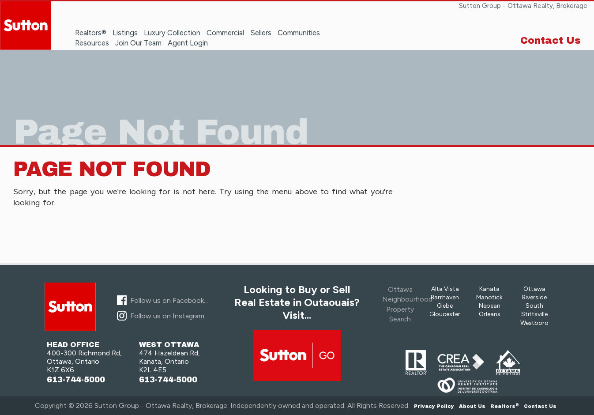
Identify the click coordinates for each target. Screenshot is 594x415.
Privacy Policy (434, 406)
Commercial (225, 32)
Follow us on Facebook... (169, 300)
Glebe (445, 305)
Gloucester (444, 314)
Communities (299, 32)
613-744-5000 (76, 380)
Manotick (489, 297)
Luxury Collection (172, 32)
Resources (92, 42)
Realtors (504, 406)
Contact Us (550, 40)
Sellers (260, 32)
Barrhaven (445, 297)
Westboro (534, 323)
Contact (540, 406)
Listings (125, 32)
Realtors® (90, 32)
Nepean (489, 305)
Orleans (489, 314)
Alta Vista (445, 289)
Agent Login (188, 42)
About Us (472, 406)
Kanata (489, 289)
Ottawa (534, 289)
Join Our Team (138, 42)
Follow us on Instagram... (169, 316)
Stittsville (534, 314)
